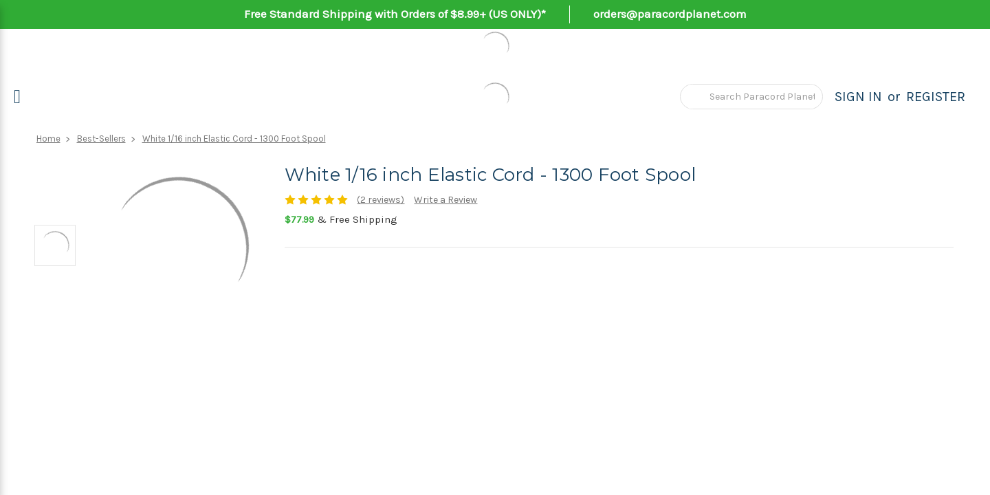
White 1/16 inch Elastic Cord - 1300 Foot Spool (234, 138)
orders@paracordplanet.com (670, 14)
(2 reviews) (380, 200)
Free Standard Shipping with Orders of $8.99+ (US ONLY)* (395, 14)
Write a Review (445, 200)
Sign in (858, 96)
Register (935, 96)
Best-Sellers (101, 138)
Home (48, 138)
